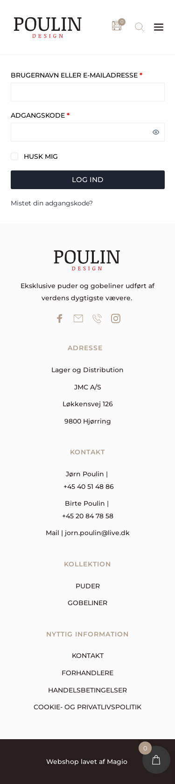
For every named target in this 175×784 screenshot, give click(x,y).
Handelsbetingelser (87, 690)
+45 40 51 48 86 (88, 486)
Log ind (87, 179)
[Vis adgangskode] (156, 132)
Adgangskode (59, 115)
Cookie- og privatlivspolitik (87, 707)
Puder (88, 586)
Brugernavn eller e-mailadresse (88, 75)
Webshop (62, 761)
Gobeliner (87, 603)
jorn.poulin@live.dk (97, 533)
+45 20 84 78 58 (87, 516)
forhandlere (87, 673)
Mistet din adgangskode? (52, 203)
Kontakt (88, 655)
